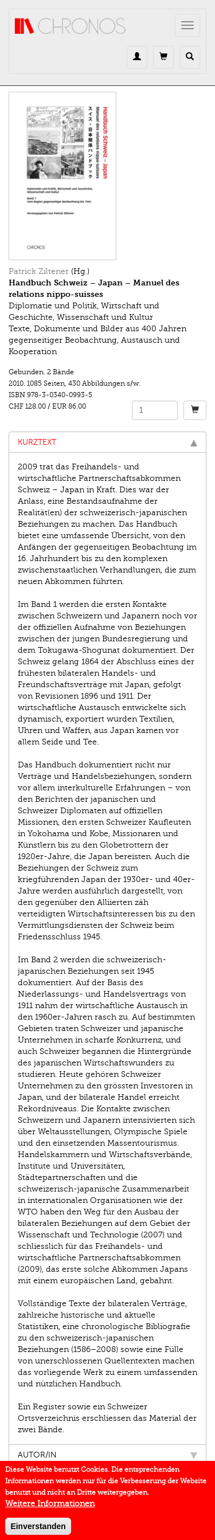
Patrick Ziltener (39, 271)
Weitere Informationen (50, 1508)
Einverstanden (37, 1530)
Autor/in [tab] (107, 1455)
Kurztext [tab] (107, 442)
